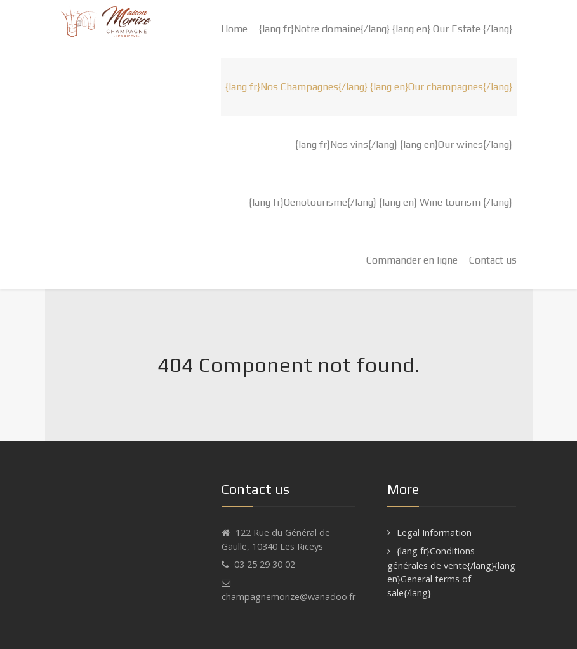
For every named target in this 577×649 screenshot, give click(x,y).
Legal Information (434, 532)
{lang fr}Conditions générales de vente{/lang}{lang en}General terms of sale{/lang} (451, 572)
